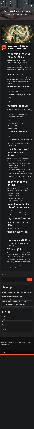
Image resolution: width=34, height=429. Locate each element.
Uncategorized (17, 91)
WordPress (16, 325)
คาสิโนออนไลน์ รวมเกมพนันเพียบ (13, 2)
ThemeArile (30, 325)
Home (7, 15)
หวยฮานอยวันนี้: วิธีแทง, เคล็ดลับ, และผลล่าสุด (19, 15)
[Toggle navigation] (31, 6)
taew (9, 91)
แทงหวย (25, 235)
